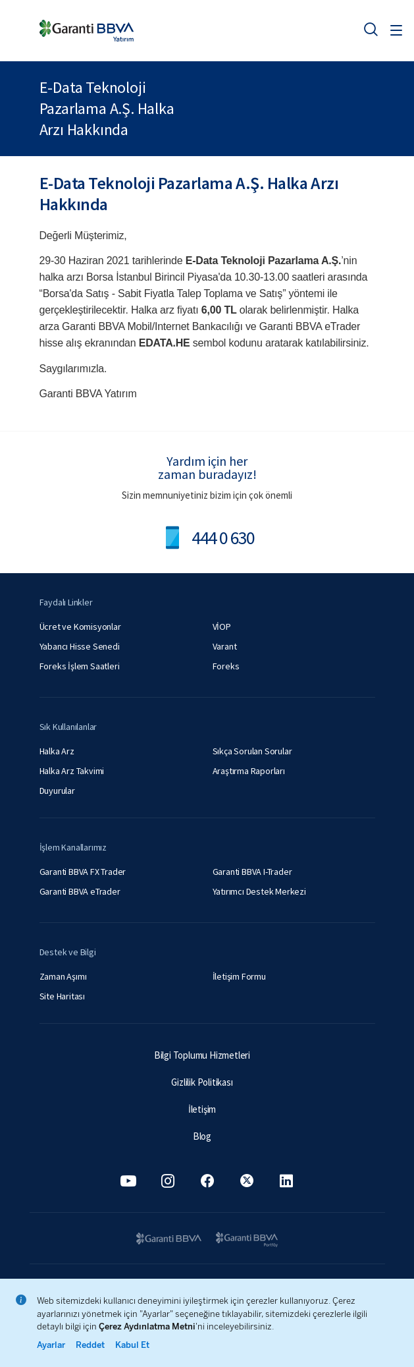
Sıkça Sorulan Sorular (252, 751)
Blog (202, 1136)
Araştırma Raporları (249, 771)
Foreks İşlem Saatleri (79, 666)
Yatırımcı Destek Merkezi (259, 891)
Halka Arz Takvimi (72, 771)
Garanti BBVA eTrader (79, 891)
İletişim (202, 1109)
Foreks (226, 666)
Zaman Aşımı (63, 976)
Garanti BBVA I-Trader (252, 872)
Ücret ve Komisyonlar (80, 626)
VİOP (222, 626)
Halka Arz (56, 751)
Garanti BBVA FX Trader (82, 872)
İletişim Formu (239, 976)
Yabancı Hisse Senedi (79, 646)
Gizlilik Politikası (201, 1082)
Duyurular (57, 790)
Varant (225, 646)
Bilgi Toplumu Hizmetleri (202, 1055)
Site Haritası (62, 996)
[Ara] (370, 29)
